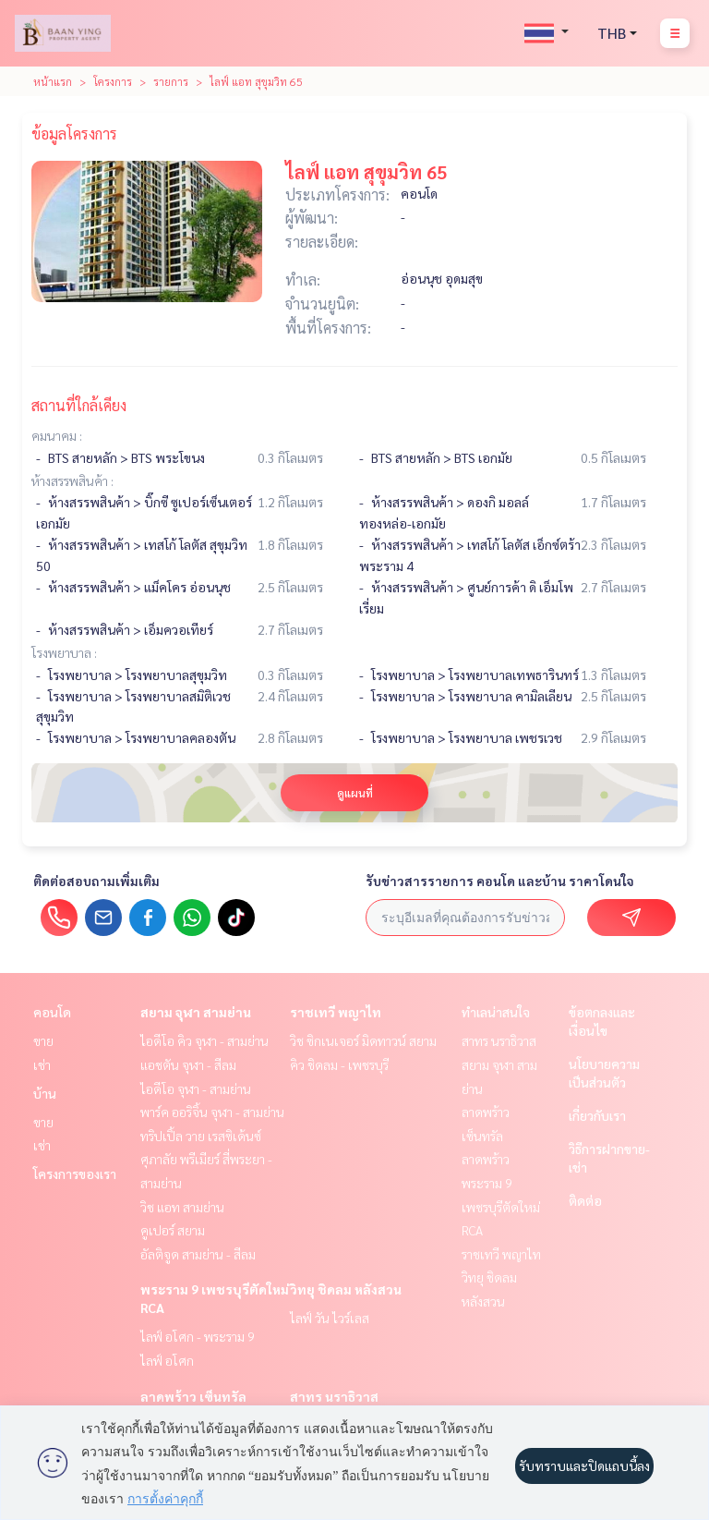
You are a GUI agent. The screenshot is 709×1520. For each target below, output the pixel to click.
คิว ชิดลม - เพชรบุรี (339, 1064)
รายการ (170, 81)
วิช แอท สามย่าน (182, 1206)
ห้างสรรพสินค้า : (72, 480)
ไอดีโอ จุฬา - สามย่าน (195, 1088)
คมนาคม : (56, 435)
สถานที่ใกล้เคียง (78, 405)
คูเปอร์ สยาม (172, 1230)
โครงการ (112, 81)
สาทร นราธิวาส (334, 1396)
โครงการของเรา (74, 1173)
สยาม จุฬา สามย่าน (195, 1011)
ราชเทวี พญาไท (335, 1011)
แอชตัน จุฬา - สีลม (188, 1064)
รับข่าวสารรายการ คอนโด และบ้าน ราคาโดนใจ (500, 880)
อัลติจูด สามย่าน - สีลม (198, 1254)
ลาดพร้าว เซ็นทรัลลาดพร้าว (486, 1135)
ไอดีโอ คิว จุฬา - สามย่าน (204, 1040)
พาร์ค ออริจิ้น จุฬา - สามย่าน (212, 1111)
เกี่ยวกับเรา (597, 1115)
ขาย (43, 1040)
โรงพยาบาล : (64, 652)
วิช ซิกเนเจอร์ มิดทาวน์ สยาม (363, 1040)
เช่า (42, 1064)
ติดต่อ (585, 1200)
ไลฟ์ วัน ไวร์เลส (329, 1317)
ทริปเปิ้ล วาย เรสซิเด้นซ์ (200, 1135)
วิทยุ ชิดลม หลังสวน (346, 1289)
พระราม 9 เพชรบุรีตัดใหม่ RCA (501, 1206)
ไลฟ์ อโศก (167, 1360)
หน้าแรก (52, 81)
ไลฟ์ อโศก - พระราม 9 (197, 1336)
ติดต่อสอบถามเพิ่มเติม (96, 880)
